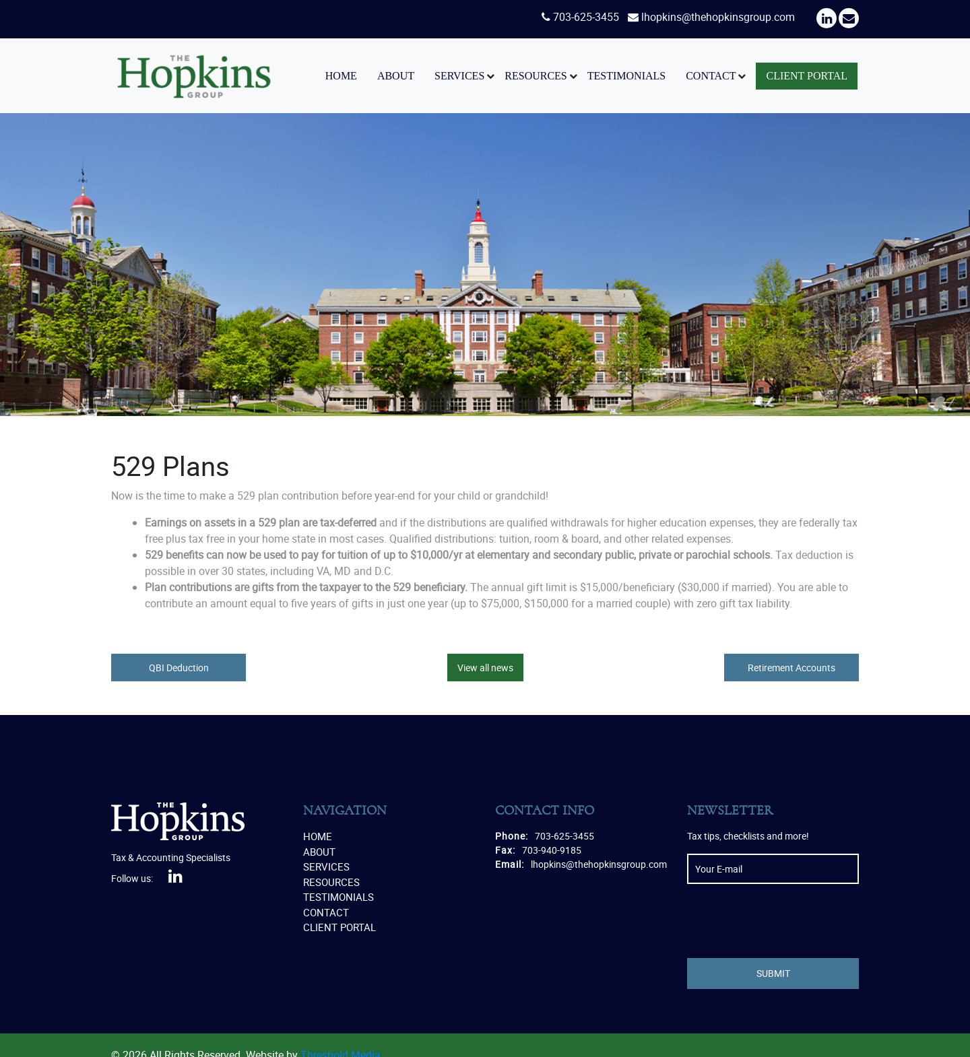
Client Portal (806, 75)
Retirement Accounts (791, 667)
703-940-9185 (551, 850)
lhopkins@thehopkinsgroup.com (718, 16)
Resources (536, 75)
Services (459, 75)
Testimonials (626, 75)
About (395, 75)
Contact (711, 75)
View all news (485, 667)
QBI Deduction (179, 667)
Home (341, 75)
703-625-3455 (586, 16)
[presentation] (789, 921)
